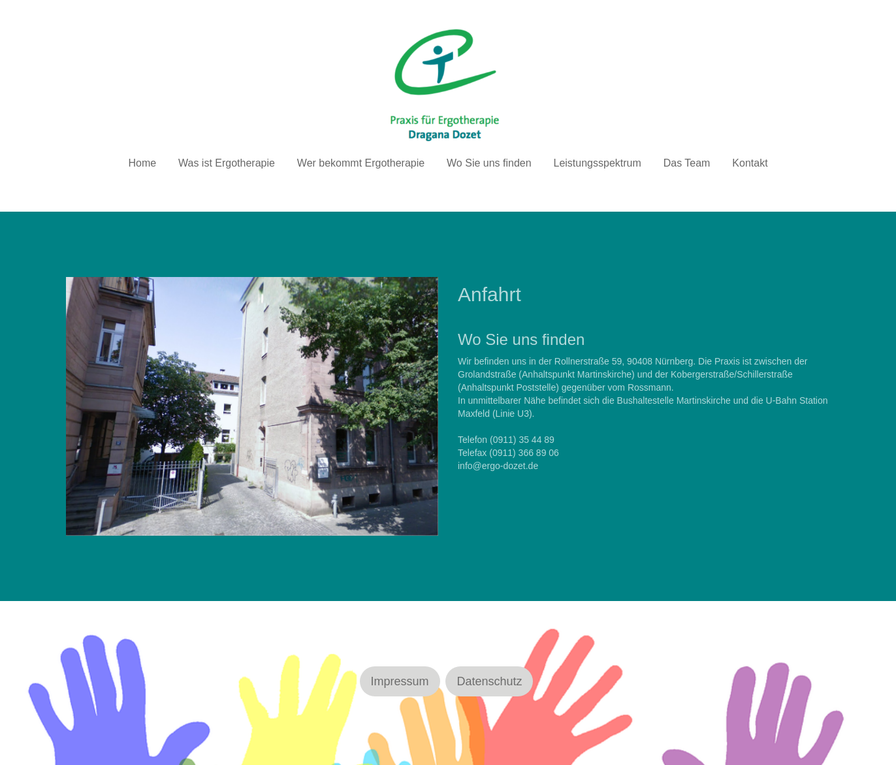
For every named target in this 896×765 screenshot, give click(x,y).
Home (142, 163)
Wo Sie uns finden (489, 163)
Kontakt (749, 163)
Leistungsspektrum (597, 163)
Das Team (687, 163)
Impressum (400, 681)
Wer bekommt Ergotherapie (360, 163)
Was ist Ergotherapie (226, 163)
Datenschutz (489, 681)
